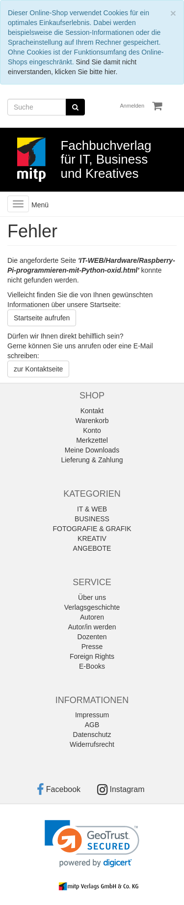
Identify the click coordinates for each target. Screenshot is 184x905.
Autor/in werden (92, 627)
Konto (92, 430)
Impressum (92, 715)
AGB (92, 725)
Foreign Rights (92, 656)
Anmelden (132, 106)
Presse (92, 646)
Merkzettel (92, 440)
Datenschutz (92, 734)
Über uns (92, 597)
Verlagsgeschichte (92, 607)
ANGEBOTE (92, 548)
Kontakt (92, 411)
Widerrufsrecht (92, 744)
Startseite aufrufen (42, 318)
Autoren (92, 617)
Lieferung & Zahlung (92, 460)
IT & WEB (92, 509)
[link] (92, 844)
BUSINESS (92, 519)
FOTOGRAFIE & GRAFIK (92, 529)
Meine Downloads (92, 450)
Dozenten (92, 637)
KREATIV (92, 538)
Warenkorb (92, 420)
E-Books (92, 666)
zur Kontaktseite (38, 369)
